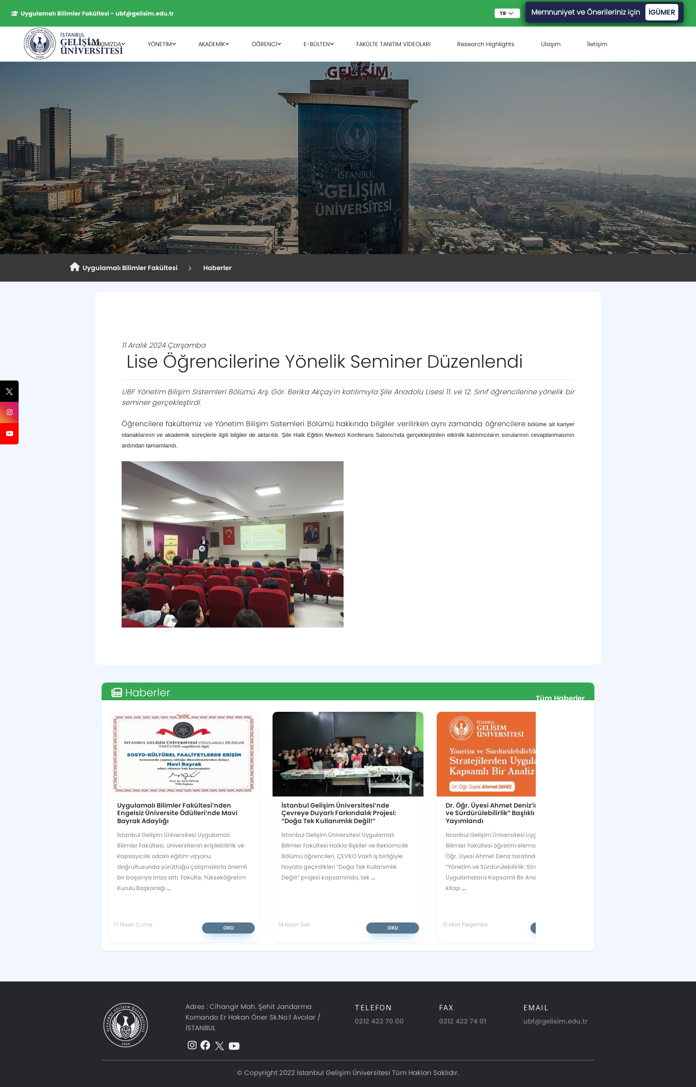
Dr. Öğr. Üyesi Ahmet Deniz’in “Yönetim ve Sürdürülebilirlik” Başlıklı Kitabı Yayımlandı (508, 813)
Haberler (216, 267)
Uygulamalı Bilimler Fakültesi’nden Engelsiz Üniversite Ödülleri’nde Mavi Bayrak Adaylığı (177, 813)
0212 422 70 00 (379, 1021)
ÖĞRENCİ (264, 44)
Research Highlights (485, 44)
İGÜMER (662, 12)
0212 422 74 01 (462, 1021)
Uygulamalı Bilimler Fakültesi (124, 267)
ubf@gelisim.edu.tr (555, 1021)
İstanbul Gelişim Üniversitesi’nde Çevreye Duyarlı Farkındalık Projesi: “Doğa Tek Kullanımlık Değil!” (338, 813)
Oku (228, 927)
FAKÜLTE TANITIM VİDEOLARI (393, 44)
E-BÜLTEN (317, 44)
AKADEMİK (211, 44)
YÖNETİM (160, 44)
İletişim (597, 44)
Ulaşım (551, 44)
